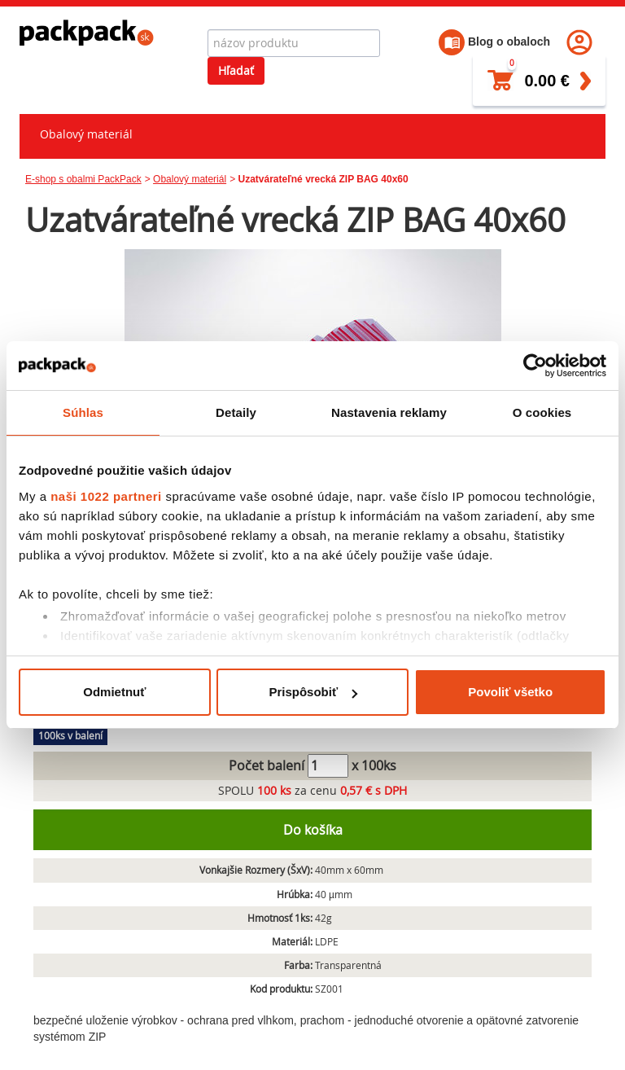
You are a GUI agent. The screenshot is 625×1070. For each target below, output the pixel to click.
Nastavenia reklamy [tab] (389, 412)
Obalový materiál (86, 134)
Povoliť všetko (510, 692)
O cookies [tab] (542, 412)
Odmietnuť (114, 692)
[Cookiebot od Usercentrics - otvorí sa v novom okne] (535, 365)
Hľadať (236, 70)
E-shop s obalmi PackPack (83, 179)
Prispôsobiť (313, 692)
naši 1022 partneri (106, 496)
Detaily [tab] (236, 412)
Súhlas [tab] (83, 412)
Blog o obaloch (494, 41)
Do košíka (313, 830)
